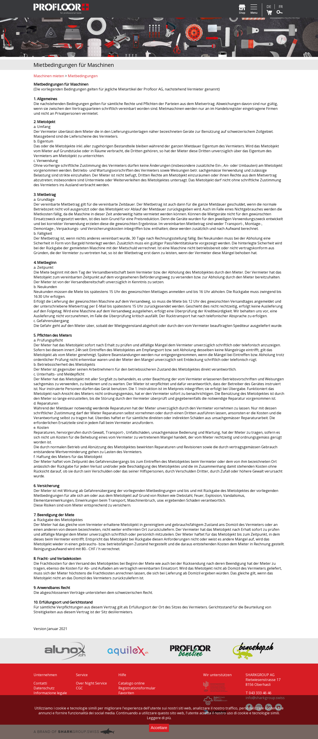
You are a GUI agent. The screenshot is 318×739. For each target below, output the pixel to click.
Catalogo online (131, 683)
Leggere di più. (159, 717)
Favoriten (126, 692)
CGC (79, 688)
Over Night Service (91, 683)
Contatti (40, 683)
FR (281, 6)
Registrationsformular (136, 688)
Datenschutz (44, 688)
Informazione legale (50, 692)
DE (269, 6)
